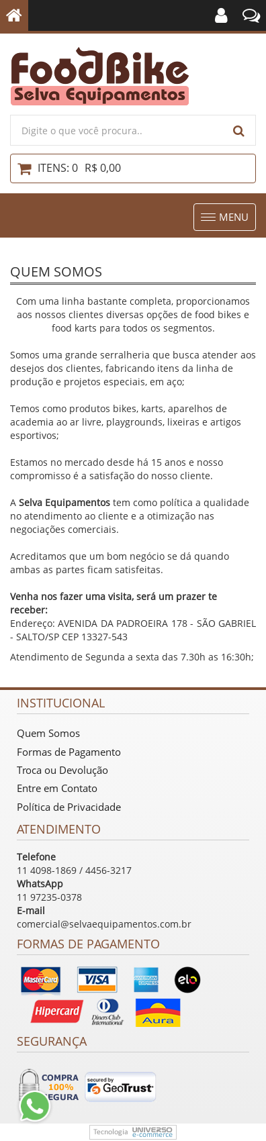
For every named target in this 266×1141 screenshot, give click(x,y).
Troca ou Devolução (62, 770)
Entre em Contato (57, 788)
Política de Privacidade (69, 806)
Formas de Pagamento (69, 751)
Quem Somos (48, 733)
